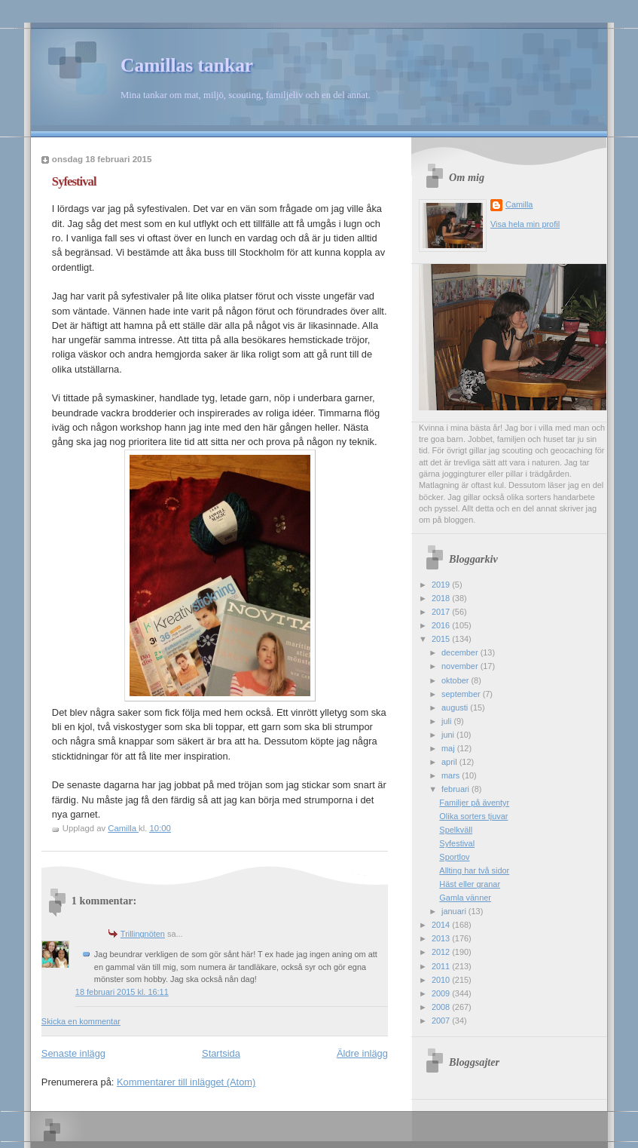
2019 (442, 584)
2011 (442, 966)
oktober (456, 680)
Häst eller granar (469, 884)
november (461, 666)
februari (456, 788)
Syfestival (457, 843)
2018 (442, 598)
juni (448, 734)
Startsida (221, 1053)
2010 (442, 979)
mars (451, 775)
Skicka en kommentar (81, 1021)
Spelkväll (455, 829)
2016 (442, 625)
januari (455, 911)
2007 (442, 1020)
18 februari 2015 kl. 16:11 (122, 991)
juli (447, 721)
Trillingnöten (143, 933)
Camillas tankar (187, 65)
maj (449, 748)
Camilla (519, 204)
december (461, 652)
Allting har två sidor (474, 870)
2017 (442, 611)
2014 (442, 924)
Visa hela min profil (525, 224)
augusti (455, 707)
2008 (442, 1006)
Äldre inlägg (362, 1053)
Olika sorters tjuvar (473, 816)
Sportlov (454, 856)
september (462, 693)
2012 (442, 951)
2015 (442, 638)
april (450, 761)
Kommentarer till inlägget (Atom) (186, 1082)
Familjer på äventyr (474, 802)
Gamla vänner (465, 897)
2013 (442, 938)
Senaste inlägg (73, 1053)
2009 (442, 993)
